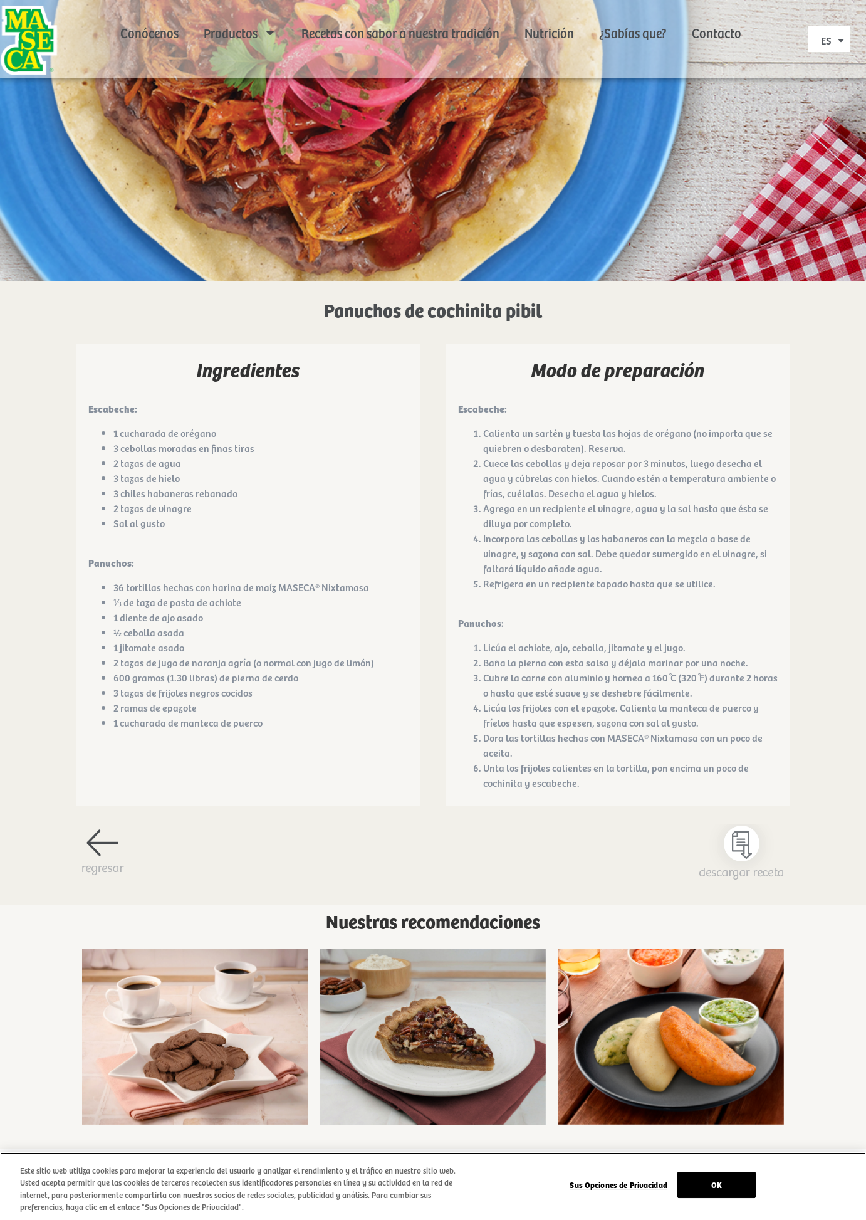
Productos (240, 18)
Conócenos (149, 19)
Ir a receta (195, 1086)
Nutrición (549, 19)
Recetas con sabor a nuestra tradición (400, 19)
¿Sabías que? (633, 19)
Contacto (716, 19)
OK (716, 1185)
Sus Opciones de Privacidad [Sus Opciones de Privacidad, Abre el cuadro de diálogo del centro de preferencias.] (618, 1185)
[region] (433, 1186)
